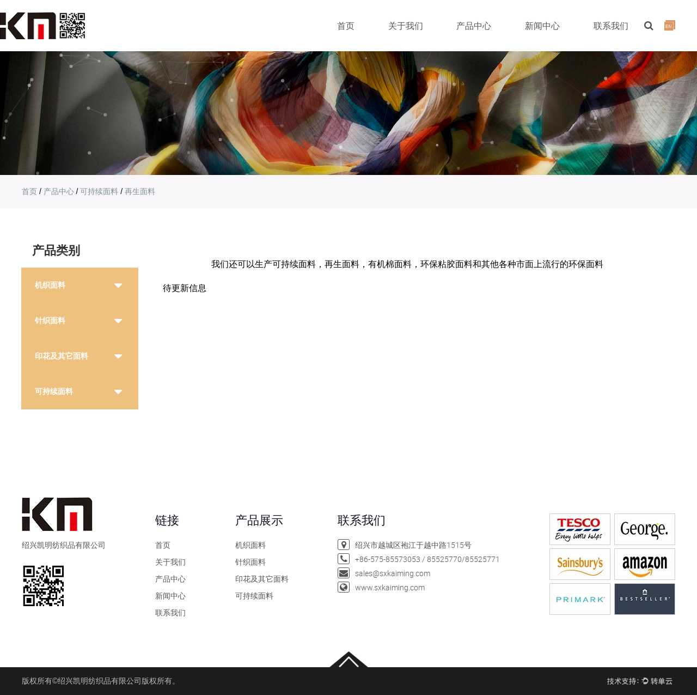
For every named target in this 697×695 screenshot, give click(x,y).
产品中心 (473, 26)
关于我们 (405, 26)
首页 (345, 26)
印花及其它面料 (61, 356)
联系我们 (611, 26)
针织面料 (50, 320)
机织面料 (50, 285)
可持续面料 (99, 191)
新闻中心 (542, 26)
